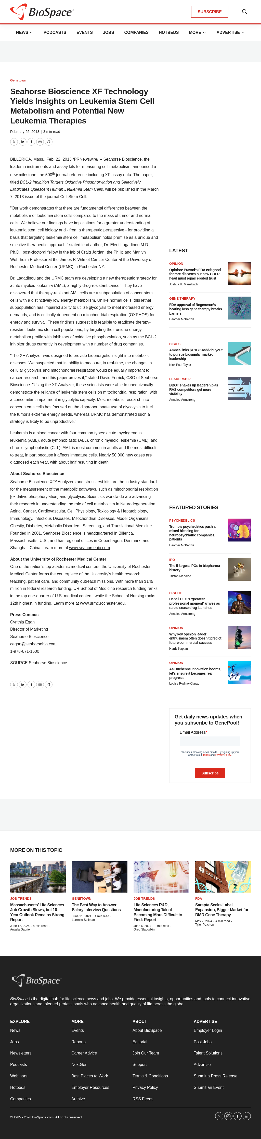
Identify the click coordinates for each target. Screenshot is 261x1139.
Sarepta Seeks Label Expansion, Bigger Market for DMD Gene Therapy (221, 910)
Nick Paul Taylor (180, 365)
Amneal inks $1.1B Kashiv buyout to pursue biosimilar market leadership (196, 354)
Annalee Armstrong (182, 399)
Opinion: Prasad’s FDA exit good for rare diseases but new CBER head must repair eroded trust (195, 274)
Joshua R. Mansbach (183, 284)
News (22, 32)
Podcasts (55, 32)
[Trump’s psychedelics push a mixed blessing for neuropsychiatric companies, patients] (239, 530)
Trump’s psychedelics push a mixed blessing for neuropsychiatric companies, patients (192, 532)
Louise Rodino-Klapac (184, 683)
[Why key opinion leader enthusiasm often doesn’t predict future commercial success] (239, 637)
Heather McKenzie (181, 319)
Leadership (180, 379)
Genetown (18, 80)
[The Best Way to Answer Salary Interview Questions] (99, 877)
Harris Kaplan (178, 648)
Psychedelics (182, 520)
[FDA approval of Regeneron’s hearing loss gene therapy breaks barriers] (239, 308)
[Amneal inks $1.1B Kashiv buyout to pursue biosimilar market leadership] (239, 353)
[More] (31, 33)
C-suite (175, 593)
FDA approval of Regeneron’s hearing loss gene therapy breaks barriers (195, 309)
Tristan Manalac (180, 576)
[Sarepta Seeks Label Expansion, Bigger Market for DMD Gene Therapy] (223, 877)
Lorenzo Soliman (83, 920)
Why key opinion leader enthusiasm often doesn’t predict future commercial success (195, 638)
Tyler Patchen (204, 924)
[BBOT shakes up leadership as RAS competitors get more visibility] (239, 388)
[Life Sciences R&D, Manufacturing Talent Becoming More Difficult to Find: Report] (161, 877)
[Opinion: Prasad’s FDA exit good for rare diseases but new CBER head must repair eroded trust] (239, 273)
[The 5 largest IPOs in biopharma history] (239, 569)
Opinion (176, 264)
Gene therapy (182, 298)
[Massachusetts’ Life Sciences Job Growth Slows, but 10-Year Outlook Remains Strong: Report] (38, 877)
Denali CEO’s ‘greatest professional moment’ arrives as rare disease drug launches (194, 603)
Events (84, 32)
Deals (174, 344)
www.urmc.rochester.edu (102, 603)
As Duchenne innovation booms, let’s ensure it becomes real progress (195, 673)
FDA (198, 898)
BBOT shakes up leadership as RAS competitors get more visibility (193, 389)
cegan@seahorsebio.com (33, 644)
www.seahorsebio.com (89, 548)
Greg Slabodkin (144, 929)
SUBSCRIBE (210, 12)
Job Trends (21, 898)
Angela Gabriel (20, 929)
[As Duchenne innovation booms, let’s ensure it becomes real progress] (239, 672)
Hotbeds (169, 32)
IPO (172, 560)
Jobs (108, 32)
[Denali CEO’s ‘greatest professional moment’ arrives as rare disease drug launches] (239, 602)
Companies (136, 32)
